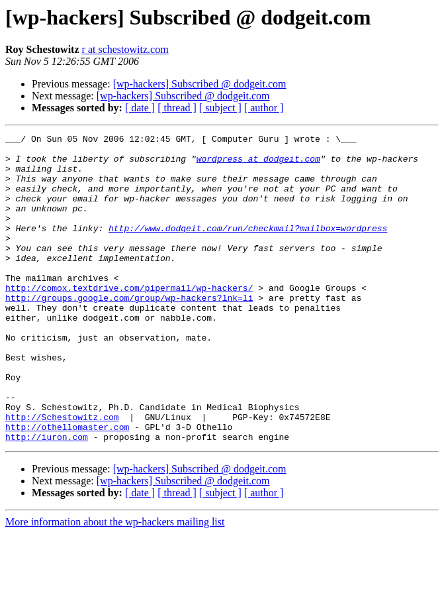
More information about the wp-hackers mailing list (114, 583)
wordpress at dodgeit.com (258, 164)
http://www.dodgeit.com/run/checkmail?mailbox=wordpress (248, 248)
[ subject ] (220, 107)
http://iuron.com (46, 498)
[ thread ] (177, 107)
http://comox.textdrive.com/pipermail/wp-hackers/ (129, 319)
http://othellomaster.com (67, 486)
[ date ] (140, 107)
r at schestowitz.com (125, 49)
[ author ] (264, 107)
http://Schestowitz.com (62, 474)
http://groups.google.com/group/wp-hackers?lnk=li (129, 331)
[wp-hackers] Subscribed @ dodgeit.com (200, 83)
